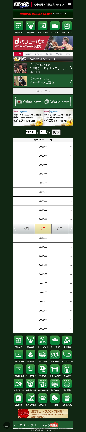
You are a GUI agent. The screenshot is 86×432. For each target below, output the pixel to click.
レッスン (55, 404)
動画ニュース (43, 31)
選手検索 (67, 346)
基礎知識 (18, 404)
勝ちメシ (43, 404)
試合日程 (18, 31)
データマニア (67, 31)
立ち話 (18, 54)
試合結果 (30, 31)
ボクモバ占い (67, 404)
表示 (56, 132)
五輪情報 (59, 54)
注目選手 (67, 375)
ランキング (55, 31)
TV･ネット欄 (18, 360)
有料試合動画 (18, 375)
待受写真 (43, 375)
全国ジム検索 (55, 375)
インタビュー (67, 360)
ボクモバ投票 (30, 404)
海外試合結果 (30, 389)
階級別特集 (55, 360)
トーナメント (43, 346)
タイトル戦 (43, 360)
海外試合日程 (18, 389)
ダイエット (39, 54)
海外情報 (49, 54)
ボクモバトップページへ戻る (36, 425)
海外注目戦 (55, 389)
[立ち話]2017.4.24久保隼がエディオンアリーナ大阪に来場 (49, 68)
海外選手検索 (43, 389)
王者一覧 (30, 360)
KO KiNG (27, 54)
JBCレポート (70, 54)
